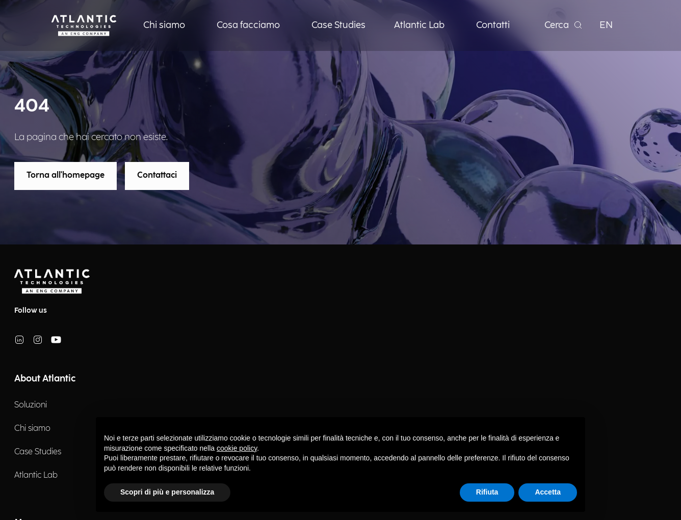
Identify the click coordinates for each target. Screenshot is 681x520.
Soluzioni (30, 405)
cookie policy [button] (237, 448)
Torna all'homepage (65, 175)
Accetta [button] (548, 492)
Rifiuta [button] (487, 492)
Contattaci (157, 175)
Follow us (30, 310)
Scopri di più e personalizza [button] (167, 492)
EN (606, 25)
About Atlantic (44, 378)
